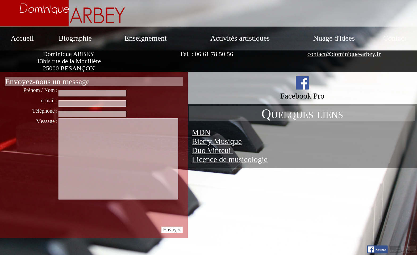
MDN (201, 132)
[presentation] (99, 212)
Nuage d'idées (334, 38)
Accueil (22, 38)
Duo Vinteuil (212, 150)
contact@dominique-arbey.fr (344, 53)
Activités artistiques (240, 38)
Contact (394, 38)
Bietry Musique (217, 141)
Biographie (75, 38)
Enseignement (145, 38)
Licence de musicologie (230, 159)
